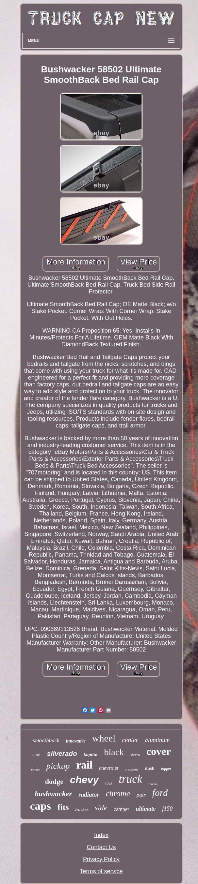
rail (84, 765)
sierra (135, 754)
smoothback (46, 740)
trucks (153, 784)
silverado (62, 753)
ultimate (146, 808)
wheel (104, 738)
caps (40, 806)
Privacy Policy (101, 859)
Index (101, 835)
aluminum (157, 740)
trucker (81, 809)
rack (108, 783)
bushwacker (53, 794)
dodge (54, 781)
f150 (167, 808)
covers (35, 769)
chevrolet (109, 768)
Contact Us (101, 847)
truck (130, 779)
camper (121, 809)
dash (150, 768)
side (101, 807)
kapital (91, 754)
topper (166, 768)
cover (158, 751)
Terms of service (101, 871)
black (114, 752)
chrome (118, 793)
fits (63, 807)
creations (132, 769)
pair (141, 795)
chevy (84, 780)
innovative (76, 741)
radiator (88, 794)
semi (36, 754)
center (130, 739)
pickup (58, 766)
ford (160, 792)
